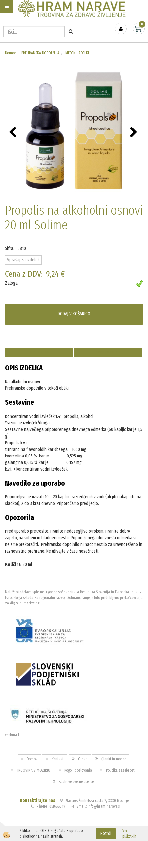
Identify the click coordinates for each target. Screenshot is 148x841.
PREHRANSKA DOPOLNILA (40, 53)
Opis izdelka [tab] (39, 352)
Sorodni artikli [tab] (108, 352)
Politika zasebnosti (121, 770)
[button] (134, 133)
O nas (82, 759)
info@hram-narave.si (104, 806)
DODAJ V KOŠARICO (74, 314)
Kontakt (58, 759)
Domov (10, 53)
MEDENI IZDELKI (77, 53)
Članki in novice (113, 759)
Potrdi (105, 833)
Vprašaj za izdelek (23, 260)
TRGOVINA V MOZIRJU (33, 770)
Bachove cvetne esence (76, 781)
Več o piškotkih (129, 833)
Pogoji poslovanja (78, 770)
